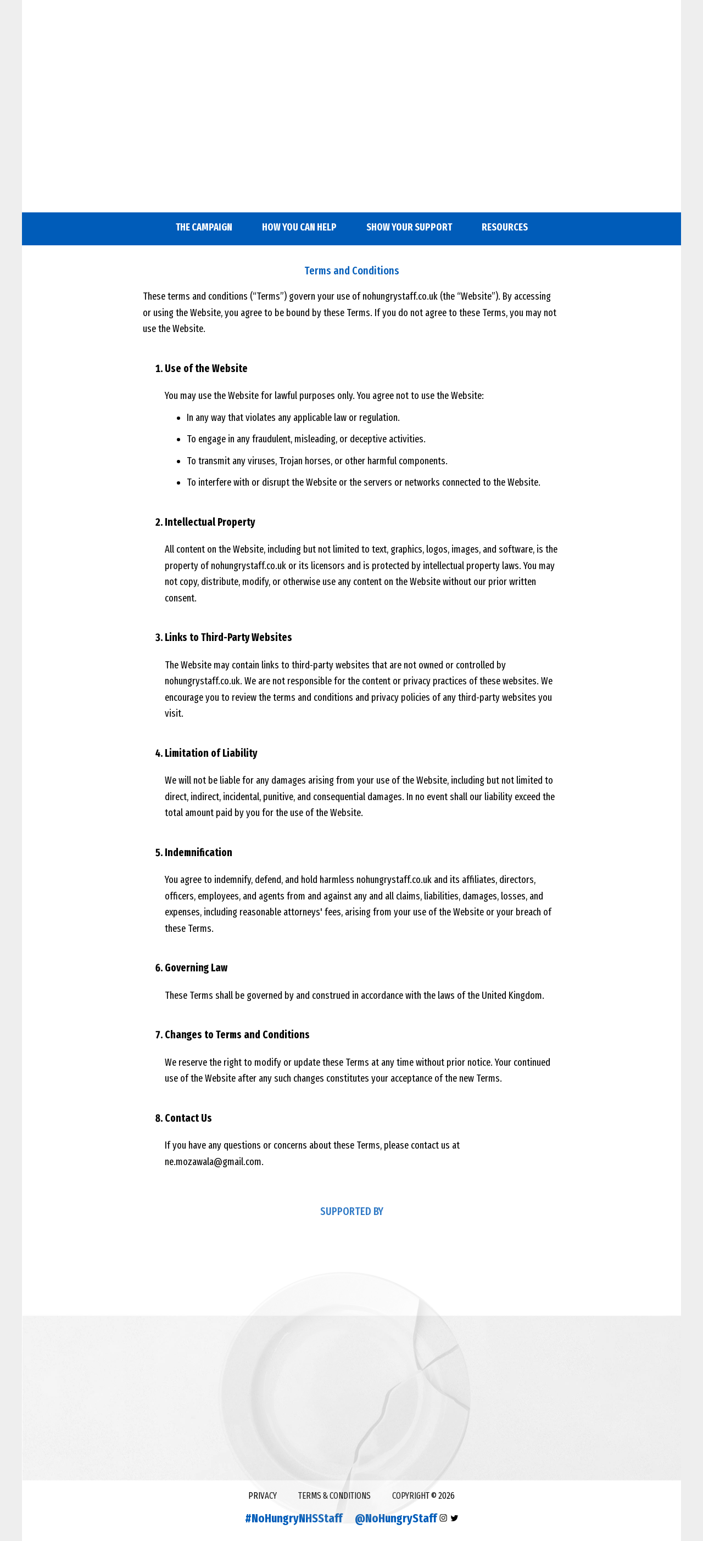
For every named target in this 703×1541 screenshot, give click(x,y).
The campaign (204, 227)
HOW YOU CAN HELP (299, 227)
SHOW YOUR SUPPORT (409, 227)
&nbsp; (351, 110)
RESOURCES (505, 227)
